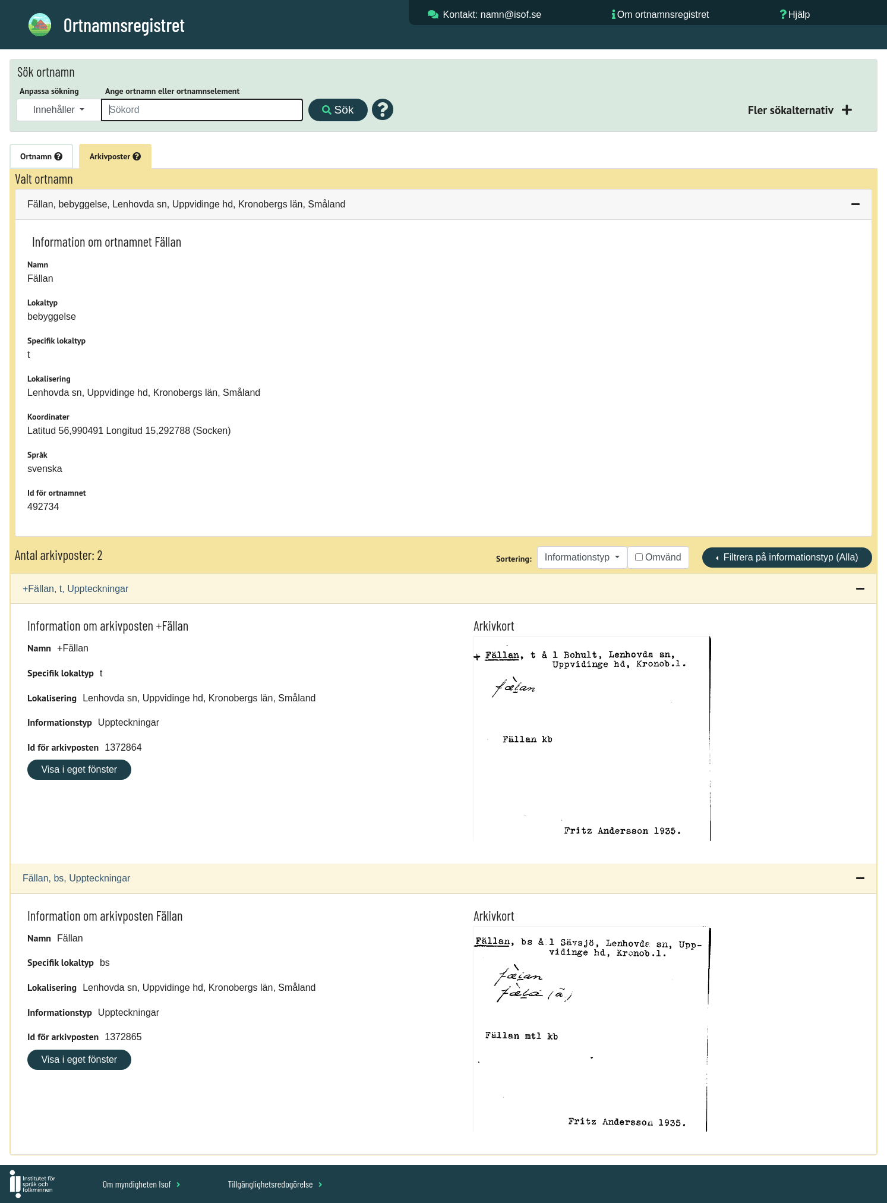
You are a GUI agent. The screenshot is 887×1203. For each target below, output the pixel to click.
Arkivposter (115, 156)
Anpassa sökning (49, 91)
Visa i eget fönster (79, 769)
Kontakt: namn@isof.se (492, 15)
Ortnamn (41, 156)
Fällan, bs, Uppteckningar (76, 878)
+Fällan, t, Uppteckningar (75, 589)
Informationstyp (579, 557)
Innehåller (55, 110)
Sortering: (514, 558)
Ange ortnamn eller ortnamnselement (172, 91)
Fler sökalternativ (792, 109)
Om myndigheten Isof (142, 1183)
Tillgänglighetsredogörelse (275, 1183)
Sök (337, 109)
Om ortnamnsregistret (663, 15)
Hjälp (799, 15)
